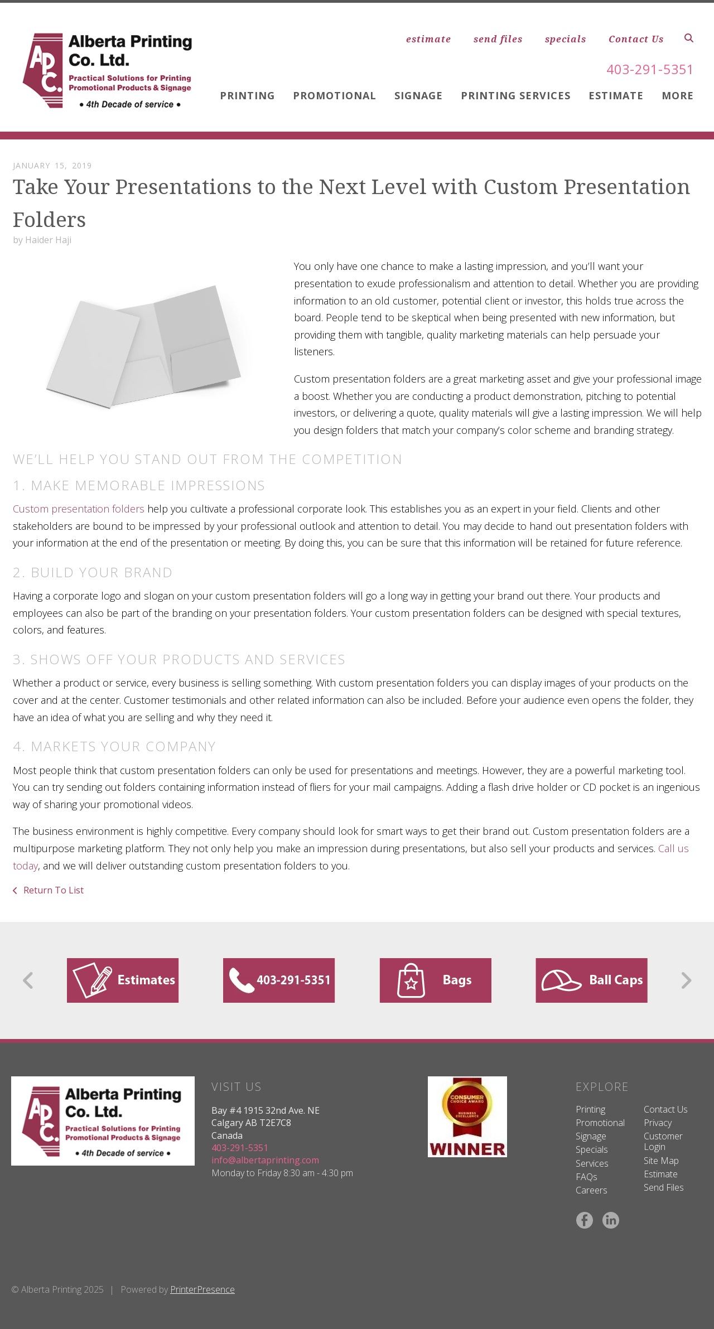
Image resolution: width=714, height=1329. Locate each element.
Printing (247, 95)
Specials (592, 1149)
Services (592, 1163)
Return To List (52, 890)
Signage (418, 95)
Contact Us (636, 39)
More (678, 95)
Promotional (335, 95)
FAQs (586, 1177)
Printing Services (516, 95)
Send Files (664, 1187)
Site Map (661, 1160)
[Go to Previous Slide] (29, 980)
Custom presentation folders (78, 508)
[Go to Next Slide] (686, 980)
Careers (591, 1190)
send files (498, 39)
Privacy (658, 1123)
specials (565, 39)
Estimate (616, 95)
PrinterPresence (202, 1289)
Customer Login (663, 1141)
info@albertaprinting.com (265, 1160)
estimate (428, 39)
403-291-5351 (647, 69)
